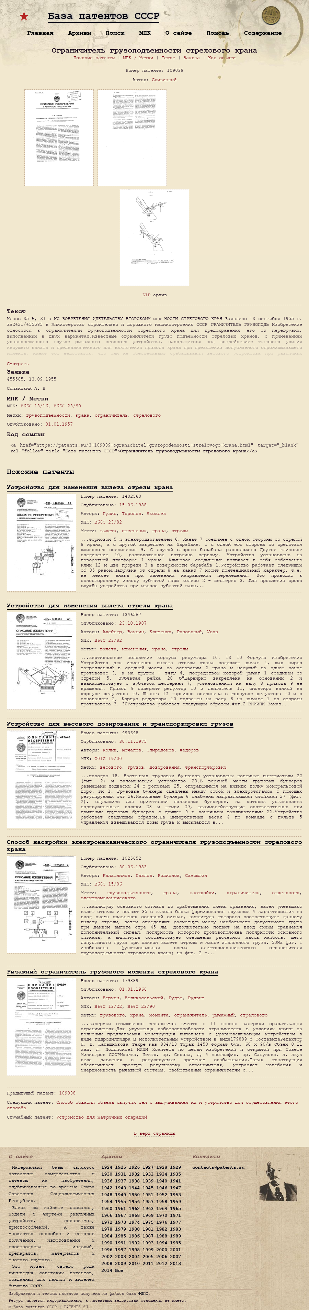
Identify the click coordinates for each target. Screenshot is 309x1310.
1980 (134, 1229)
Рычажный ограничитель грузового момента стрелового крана (112, 971)
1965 (175, 1208)
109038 (67, 1093)
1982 (161, 1229)
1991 (120, 1243)
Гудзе (175, 998)
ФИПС (143, 1293)
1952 (161, 1195)
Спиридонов (160, 750)
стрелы (179, 530)
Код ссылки (222, 57)
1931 (120, 1174)
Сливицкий (164, 79)
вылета (108, 530)
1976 (161, 1222)
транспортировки (205, 767)
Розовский (189, 632)
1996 (106, 1250)
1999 (147, 1250)
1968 (134, 1215)
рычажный (223, 1015)
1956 (134, 1201)
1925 (120, 1167)
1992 (134, 1243)
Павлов (144, 875)
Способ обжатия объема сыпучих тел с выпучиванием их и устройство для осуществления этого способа (152, 1105)
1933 (147, 1174)
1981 (147, 1229)
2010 (134, 1263)
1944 (134, 1188)
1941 (175, 1181)
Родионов (169, 875)
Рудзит (196, 998)
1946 (161, 1188)
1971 (175, 1215)
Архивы (79, 32)
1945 (147, 1188)
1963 (147, 1208)
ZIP (146, 295)
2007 (175, 1256)
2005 (147, 1256)
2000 (161, 1250)
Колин (109, 750)
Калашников (116, 875)
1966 (106, 1215)
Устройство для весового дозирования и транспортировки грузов (120, 723)
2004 (134, 1256)
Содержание (263, 32)
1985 (120, 1236)
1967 (120, 1215)
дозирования (164, 767)
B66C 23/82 (108, 522)
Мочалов (131, 750)
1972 (106, 1222)
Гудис (109, 513)
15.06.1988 (133, 505)
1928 (161, 1167)
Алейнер (112, 632)
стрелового (147, 415)
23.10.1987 (133, 623)
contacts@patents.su (218, 1167)
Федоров (189, 750)
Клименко (160, 632)
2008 (106, 1263)
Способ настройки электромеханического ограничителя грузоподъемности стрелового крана (154, 845)
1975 (147, 1222)
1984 (106, 1236)
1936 (106, 1181)
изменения (134, 530)
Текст (168, 57)
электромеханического (108, 898)
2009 (120, 1263)
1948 (106, 1195)
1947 (175, 1188)
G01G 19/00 (108, 758)
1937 (120, 1181)
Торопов (131, 513)
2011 (147, 1263)
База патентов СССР (103, 16)
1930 (106, 1174)
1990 (106, 1243)
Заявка (191, 57)
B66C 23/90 (67, 406)
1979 (120, 1229)
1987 (147, 1236)
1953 (175, 1195)
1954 (106, 1201)
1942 (106, 1188)
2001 (175, 1250)
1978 (106, 1229)
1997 (120, 1250)
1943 (120, 1188)
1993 (147, 1243)
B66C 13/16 (34, 406)
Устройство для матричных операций (101, 1117)
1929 (175, 1167)
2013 (175, 1263)
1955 (120, 1201)
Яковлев (156, 513)
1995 (175, 1243)
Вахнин (135, 632)
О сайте (178, 32)
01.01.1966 (133, 989)
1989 (175, 1236)
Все (119, 1270)
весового (111, 767)
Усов (212, 632)
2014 (106, 1270)
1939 (147, 1181)
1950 (134, 1195)
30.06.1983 (133, 867)
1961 (120, 1208)
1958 (161, 1201)
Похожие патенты (94, 57)
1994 (161, 1243)
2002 (106, 1256)
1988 (161, 1236)
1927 (147, 1167)
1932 (134, 1174)
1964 (161, 1208)
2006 (161, 1256)
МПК (145, 32)
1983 (175, 1229)
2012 (161, 1263)
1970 (161, 1215)
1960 (106, 1208)
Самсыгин (196, 875)
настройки (202, 892)
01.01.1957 (59, 424)
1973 (120, 1222)
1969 (147, 1215)
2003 (120, 1256)
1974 (134, 1222)
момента (159, 1015)
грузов (135, 767)
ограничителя (243, 892)
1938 (134, 1181)
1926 (134, 1167)
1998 (134, 1250)
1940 (161, 1181)
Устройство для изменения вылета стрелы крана (90, 487)
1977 (175, 1222)
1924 (106, 1167)
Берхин (111, 998)
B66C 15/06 (108, 884)
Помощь (218, 32)
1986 (134, 1236)
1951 (147, 1195)
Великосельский (144, 998)
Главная (40, 32)
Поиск (115, 32)
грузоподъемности (48, 415)
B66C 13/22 (108, 1006)
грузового (112, 1015)
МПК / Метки (138, 57)
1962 (134, 1208)
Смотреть (18, 363)
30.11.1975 (133, 741)
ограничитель (111, 415)
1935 (175, 1174)
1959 (175, 1201)
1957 (147, 1201)
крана (82, 415)
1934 (161, 1174)
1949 (120, 1195)
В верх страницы (154, 1133)
